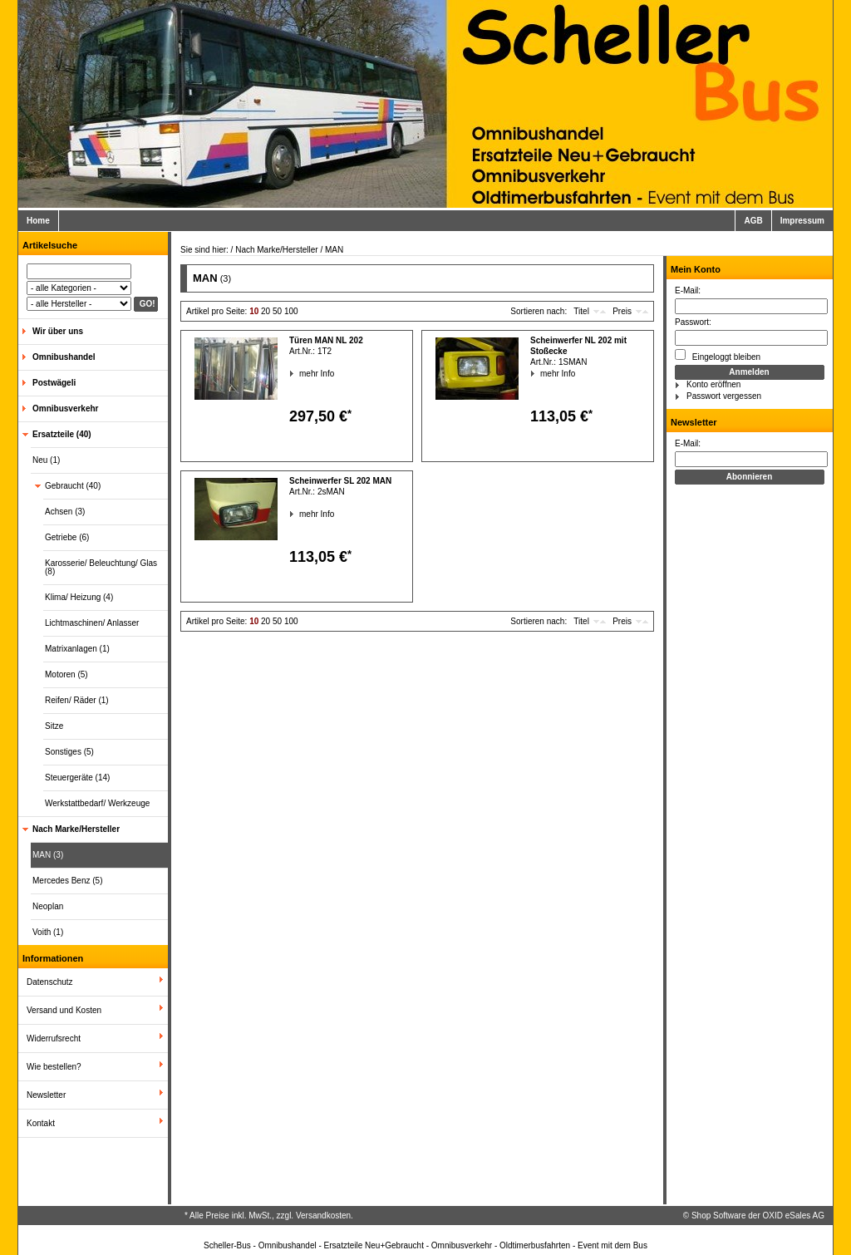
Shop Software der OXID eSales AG (757, 1215)
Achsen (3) (65, 511)
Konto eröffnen (713, 384)
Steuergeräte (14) (77, 777)
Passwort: (693, 322)
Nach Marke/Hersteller (76, 829)
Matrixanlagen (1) (77, 648)
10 (253, 311)
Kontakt (41, 1123)
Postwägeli (54, 382)
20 (265, 311)
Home (38, 220)
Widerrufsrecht (54, 1038)
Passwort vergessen (723, 396)
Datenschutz (50, 982)
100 (291, 311)
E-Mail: (688, 290)
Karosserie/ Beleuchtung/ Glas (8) (101, 567)
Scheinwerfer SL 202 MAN (340, 480)
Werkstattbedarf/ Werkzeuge (97, 803)
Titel (581, 311)
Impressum (802, 220)
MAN (334, 249)
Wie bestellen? (54, 1066)
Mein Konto (696, 269)
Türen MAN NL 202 (326, 340)
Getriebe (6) (67, 537)
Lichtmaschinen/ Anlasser (92, 623)
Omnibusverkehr (65, 408)
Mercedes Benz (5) (67, 880)
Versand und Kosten (64, 1010)
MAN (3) (47, 854)
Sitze (54, 726)
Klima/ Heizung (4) (79, 597)
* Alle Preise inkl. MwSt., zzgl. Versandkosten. (268, 1215)
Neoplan (47, 906)
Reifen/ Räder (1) (77, 700)
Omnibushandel (64, 357)
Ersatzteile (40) (61, 434)
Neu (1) (46, 460)
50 (277, 311)
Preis (622, 311)
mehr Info (299, 373)
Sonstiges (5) (69, 751)
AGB (753, 220)
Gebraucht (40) (73, 485)
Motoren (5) (66, 674)
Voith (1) (47, 932)
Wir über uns (57, 331)
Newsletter (46, 1095)
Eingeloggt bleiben (717, 355)
